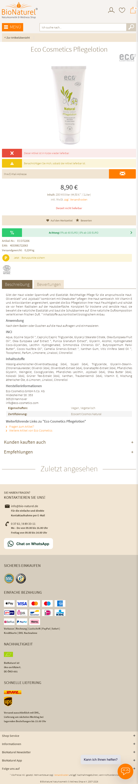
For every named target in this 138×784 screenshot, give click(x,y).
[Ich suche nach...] (87, 27)
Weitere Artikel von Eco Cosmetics (29, 430)
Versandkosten (61, 774)
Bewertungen (49, 284)
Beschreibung (17, 284)
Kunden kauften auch (25, 442)
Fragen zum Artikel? (20, 426)
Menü (12, 27)
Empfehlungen (18, 452)
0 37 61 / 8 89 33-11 (20, 524)
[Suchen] (131, 27)
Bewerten (84, 220)
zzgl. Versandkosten (75, 199)
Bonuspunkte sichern (33, 257)
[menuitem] (111, 10)
